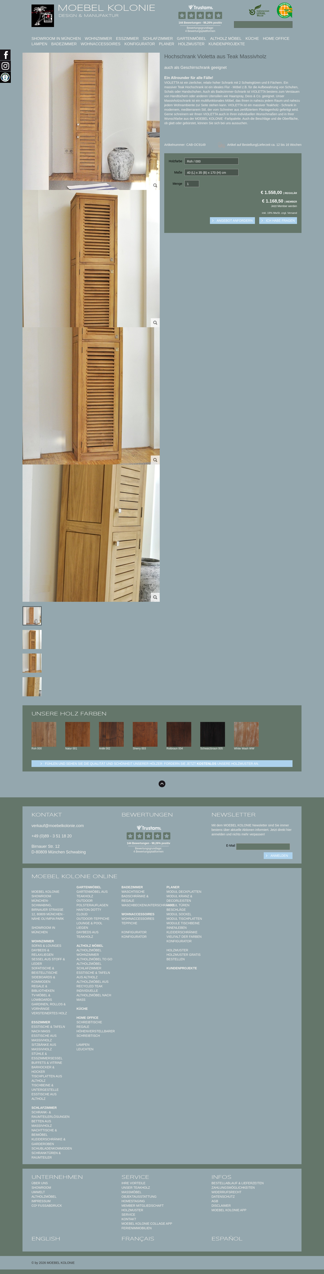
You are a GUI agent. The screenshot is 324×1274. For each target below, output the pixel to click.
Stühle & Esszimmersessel (47, 1056)
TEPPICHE (129, 923)
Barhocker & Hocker (43, 1069)
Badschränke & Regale (135, 898)
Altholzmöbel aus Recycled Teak (92, 984)
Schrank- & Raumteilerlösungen (51, 1114)
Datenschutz (223, 1196)
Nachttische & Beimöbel (44, 1132)
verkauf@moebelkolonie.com (58, 825)
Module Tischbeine (183, 923)
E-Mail (230, 845)
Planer (166, 44)
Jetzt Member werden (284, 206)
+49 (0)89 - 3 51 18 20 (52, 836)
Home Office (276, 38)
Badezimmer (64, 44)
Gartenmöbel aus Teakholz (92, 894)
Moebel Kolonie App (229, 1210)
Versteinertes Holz (49, 1013)
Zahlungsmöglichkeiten (233, 1187)
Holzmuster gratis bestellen (183, 957)
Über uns (40, 1183)
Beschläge (176, 909)
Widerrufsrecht (226, 1192)
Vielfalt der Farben (184, 936)
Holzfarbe (175, 161)
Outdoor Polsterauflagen (92, 903)
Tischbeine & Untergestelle (45, 1087)
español (227, 1239)
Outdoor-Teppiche (92, 918)
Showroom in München (56, 38)
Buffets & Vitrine (47, 1062)
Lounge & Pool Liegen (89, 925)
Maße (178, 172)
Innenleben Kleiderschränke (182, 930)
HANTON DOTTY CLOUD (88, 912)
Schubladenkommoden (52, 1148)
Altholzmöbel (44, 1196)
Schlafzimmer (158, 38)
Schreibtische (89, 1022)
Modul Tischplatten (184, 918)
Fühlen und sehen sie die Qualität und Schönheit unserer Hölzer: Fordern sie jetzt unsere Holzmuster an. (152, 763)
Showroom (41, 1187)
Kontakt (129, 1219)
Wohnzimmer (98, 38)
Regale (82, 1026)
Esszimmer (127, 38)
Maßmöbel (132, 1192)
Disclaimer (221, 1205)
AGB (215, 1201)
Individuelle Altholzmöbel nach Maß (93, 995)
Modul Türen (177, 905)
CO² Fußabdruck (47, 1205)
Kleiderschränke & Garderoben (48, 1141)
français (138, 1239)
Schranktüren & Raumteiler (46, 1155)
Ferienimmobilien (137, 1228)
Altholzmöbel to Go (94, 959)
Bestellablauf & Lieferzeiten (238, 1183)
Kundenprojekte (227, 44)
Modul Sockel (178, 914)
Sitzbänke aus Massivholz (44, 1047)
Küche (252, 38)
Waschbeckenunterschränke (148, 905)
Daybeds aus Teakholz (87, 934)
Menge (177, 183)
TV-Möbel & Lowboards (42, 997)
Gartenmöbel (191, 38)
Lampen (39, 44)
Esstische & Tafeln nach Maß (48, 1029)
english (46, 1239)
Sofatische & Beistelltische (45, 970)
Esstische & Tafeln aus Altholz (93, 975)
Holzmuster (191, 44)
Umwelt (38, 1192)
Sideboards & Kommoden (43, 979)
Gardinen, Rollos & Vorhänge (49, 1006)
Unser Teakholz (136, 1187)
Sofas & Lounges (46, 945)
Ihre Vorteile (133, 1183)
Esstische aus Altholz (44, 1096)
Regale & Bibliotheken (43, 988)
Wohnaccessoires (101, 44)
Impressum (41, 1201)
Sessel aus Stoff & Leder (48, 961)
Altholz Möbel (226, 38)
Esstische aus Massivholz (44, 1038)
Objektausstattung (139, 1196)
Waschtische (133, 891)
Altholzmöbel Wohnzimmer (88, 952)
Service (128, 1214)
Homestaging (133, 1201)
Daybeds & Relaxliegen (42, 952)
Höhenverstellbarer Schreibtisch (95, 1033)
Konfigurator (139, 44)
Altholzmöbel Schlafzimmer (88, 966)
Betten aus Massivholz (42, 1123)
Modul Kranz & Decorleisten (179, 898)
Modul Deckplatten (183, 891)
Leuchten (84, 1049)
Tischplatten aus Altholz (47, 1078)
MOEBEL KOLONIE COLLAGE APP (147, 1223)
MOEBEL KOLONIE (106, 7)
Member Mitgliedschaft (143, 1205)
